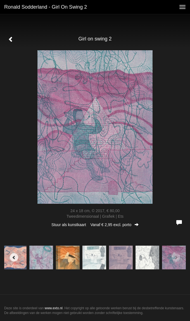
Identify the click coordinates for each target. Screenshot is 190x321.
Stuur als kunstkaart (95, 224)
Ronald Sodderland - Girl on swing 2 (45, 7)
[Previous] (14, 257)
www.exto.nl (54, 308)
